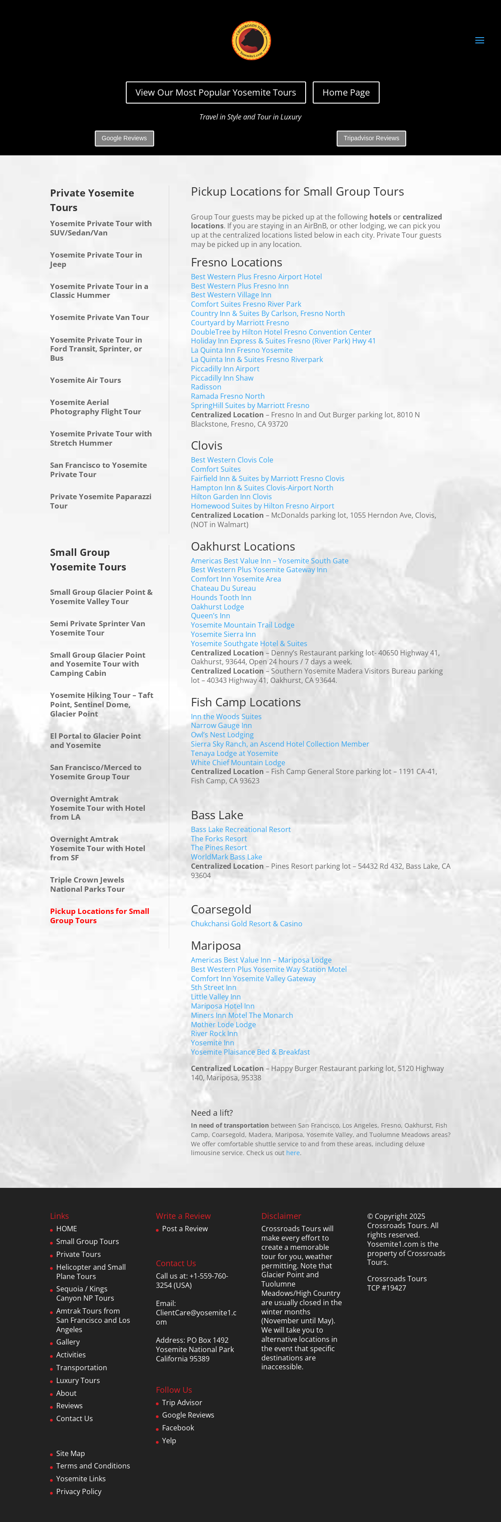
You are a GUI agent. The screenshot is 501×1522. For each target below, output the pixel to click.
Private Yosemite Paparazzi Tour (100, 501)
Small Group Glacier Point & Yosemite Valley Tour (101, 596)
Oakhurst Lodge (217, 607)
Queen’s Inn (210, 615)
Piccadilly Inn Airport (225, 369)
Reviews (69, 1405)
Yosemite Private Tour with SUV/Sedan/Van (101, 228)
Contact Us (74, 1418)
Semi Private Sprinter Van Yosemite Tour (97, 628)
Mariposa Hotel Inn (223, 1006)
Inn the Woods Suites (226, 716)
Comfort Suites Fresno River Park (246, 304)
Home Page (346, 92)
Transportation (81, 1367)
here (293, 1152)
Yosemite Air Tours (85, 380)
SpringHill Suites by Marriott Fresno (250, 405)
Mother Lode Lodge (223, 1024)
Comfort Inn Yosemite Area (236, 579)
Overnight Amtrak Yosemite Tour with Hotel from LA (97, 808)
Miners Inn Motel (219, 1015)
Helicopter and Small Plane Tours (91, 1271)
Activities (71, 1355)
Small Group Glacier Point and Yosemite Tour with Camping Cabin (97, 664)
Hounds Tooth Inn (221, 597)
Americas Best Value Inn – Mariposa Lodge (261, 960)
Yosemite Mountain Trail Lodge (243, 625)
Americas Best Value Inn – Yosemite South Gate (270, 561)
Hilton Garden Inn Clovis (231, 496)
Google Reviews (124, 138)
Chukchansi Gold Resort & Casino (247, 924)
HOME (66, 1228)
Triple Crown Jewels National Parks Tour (87, 884)
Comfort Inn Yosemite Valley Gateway (253, 978)
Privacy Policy (78, 1491)
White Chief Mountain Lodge (238, 762)
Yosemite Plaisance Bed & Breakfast (250, 1052)
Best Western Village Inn (231, 295)
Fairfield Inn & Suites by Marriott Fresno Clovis (268, 478)
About (66, 1393)
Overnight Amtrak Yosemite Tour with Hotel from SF (97, 848)
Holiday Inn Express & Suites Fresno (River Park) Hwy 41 (283, 341)
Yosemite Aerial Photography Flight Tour (95, 406)
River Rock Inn (214, 1033)
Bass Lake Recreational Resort (241, 829)
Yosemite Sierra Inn (223, 634)
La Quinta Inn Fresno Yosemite (242, 350)
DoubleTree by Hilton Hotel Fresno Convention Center (281, 332)
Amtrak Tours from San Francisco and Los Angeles (93, 1320)
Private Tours (78, 1254)
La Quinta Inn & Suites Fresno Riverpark (257, 359)
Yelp (169, 1440)
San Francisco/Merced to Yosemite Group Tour (96, 772)
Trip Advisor (182, 1402)
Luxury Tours (78, 1380)
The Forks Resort (219, 839)
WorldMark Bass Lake (226, 857)
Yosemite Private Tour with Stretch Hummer (101, 438)
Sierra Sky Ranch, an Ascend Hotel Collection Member (280, 744)
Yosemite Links (81, 1478)
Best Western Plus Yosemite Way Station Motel (269, 969)
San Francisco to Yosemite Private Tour (98, 469)
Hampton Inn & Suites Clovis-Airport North (262, 488)
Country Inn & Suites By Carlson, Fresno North (268, 313)
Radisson (206, 387)
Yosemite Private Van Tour (99, 317)
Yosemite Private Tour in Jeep (96, 259)
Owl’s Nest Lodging (222, 735)
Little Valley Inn (216, 997)
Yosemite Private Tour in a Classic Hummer (99, 291)
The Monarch (271, 1015)
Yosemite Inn (212, 1043)
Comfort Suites (216, 469)
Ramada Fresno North (228, 396)
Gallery (68, 1342)
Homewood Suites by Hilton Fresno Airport (262, 506)
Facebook (178, 1428)
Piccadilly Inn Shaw (222, 378)
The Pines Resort (219, 847)
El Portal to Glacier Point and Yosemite (95, 740)
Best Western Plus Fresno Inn (240, 286)
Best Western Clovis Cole (232, 460)
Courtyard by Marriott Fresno (240, 323)
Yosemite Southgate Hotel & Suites (249, 643)
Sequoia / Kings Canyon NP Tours (85, 1293)
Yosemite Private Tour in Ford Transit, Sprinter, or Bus (96, 349)
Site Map (70, 1453)
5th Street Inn (214, 987)
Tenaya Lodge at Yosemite (234, 753)
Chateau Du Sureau (223, 588)
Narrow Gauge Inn (221, 725)
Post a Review (185, 1228)
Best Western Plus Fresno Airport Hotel (256, 276)
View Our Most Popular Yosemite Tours (216, 92)
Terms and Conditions (93, 1466)
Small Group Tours (87, 1241)
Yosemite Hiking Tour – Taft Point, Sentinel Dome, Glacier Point (101, 704)
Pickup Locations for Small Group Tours (99, 915)
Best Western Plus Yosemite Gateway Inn (259, 569)
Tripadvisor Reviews (372, 138)
